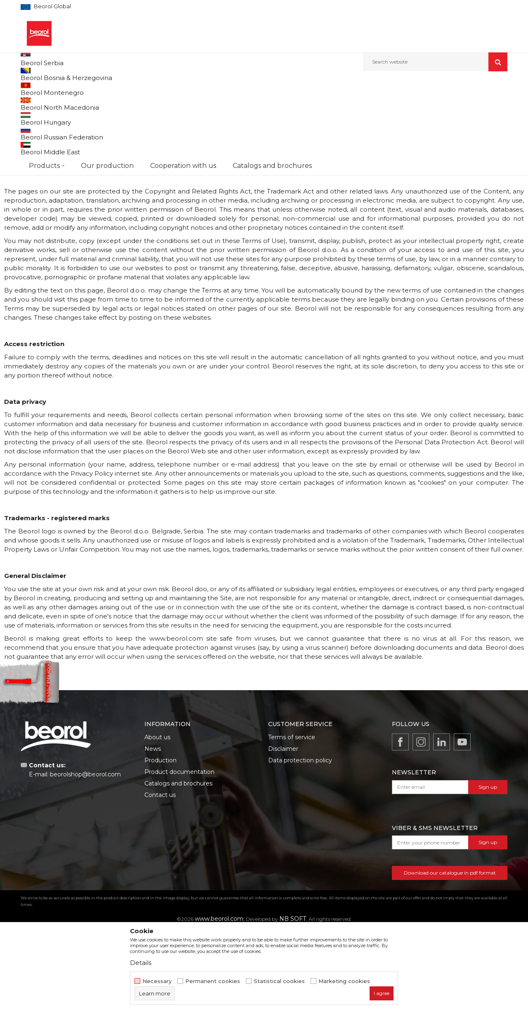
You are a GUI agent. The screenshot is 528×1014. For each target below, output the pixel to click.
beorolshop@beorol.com (85, 858)
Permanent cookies (212, 981)
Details (140, 963)
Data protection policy (300, 844)
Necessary (157, 981)
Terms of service (291, 821)
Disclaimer (283, 832)
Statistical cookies (279, 981)
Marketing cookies (344, 981)
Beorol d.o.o (34, 89)
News (152, 832)
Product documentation (179, 855)
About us (157, 821)
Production (160, 844)
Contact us (160, 878)
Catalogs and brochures (178, 867)
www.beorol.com (320, 132)
